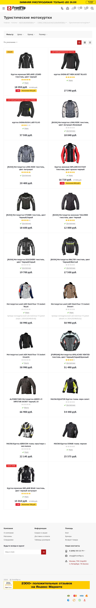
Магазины (8, 536)
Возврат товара (71, 540)
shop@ (72, 556)
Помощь (69, 528)
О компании (9, 533)
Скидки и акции (40, 533)
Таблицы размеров (42, 540)
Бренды (68, 536)
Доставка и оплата (42, 536)
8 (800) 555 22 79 (76, 551)
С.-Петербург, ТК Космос (79, 564)
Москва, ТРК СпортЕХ (77, 561)
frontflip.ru (79, 556)
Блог (67, 533)
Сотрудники (8, 540)
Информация (40, 528)
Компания (8, 528)
